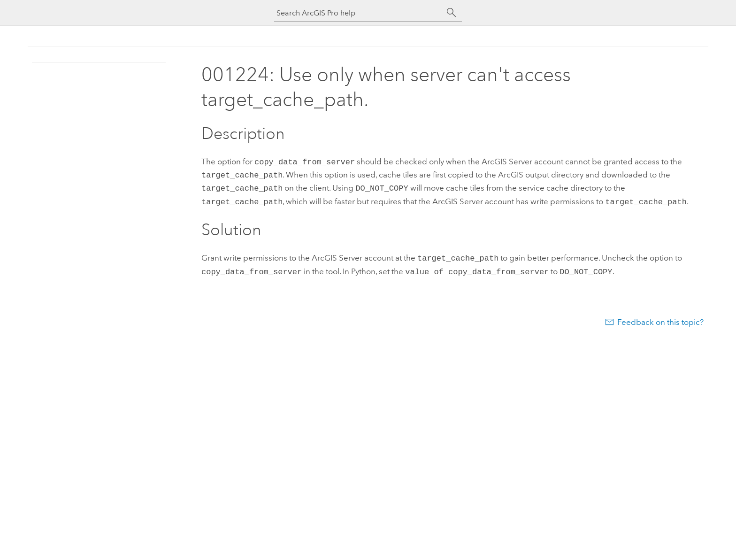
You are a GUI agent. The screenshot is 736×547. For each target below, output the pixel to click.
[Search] (451, 12)
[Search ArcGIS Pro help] (358, 13)
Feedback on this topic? (660, 316)
